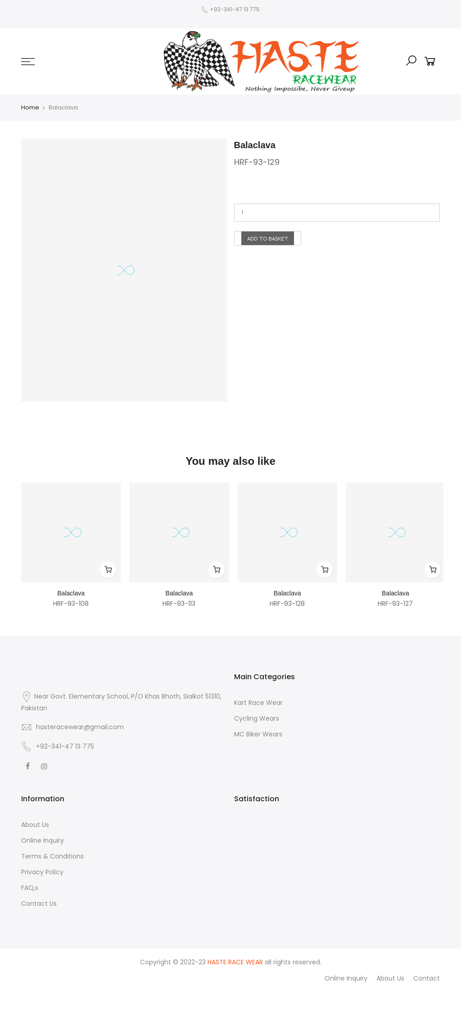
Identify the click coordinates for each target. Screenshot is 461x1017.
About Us (35, 824)
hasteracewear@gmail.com (80, 726)
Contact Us (39, 903)
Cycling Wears (256, 718)
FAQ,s (29, 887)
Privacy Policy (42, 871)
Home (30, 107)
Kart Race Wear (258, 702)
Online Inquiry (42, 840)
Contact (426, 978)
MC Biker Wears (258, 734)
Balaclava (71, 593)
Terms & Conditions (52, 856)
